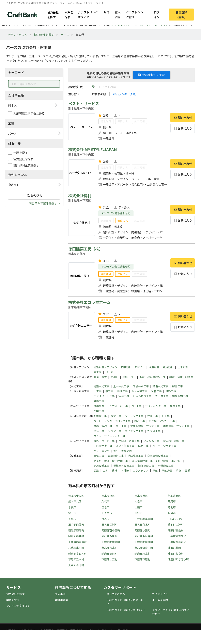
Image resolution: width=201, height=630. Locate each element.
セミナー (106, 14)
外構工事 (99, 401)
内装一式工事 (141, 386)
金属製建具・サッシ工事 (144, 426)
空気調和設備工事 (157, 456)
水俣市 (72, 507)
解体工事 (177, 386)
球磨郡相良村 (176, 553)
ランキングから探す (18, 605)
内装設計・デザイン (133, 367)
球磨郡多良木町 (77, 553)
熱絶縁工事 (100, 416)
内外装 (125, 470)
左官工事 (152, 416)
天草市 (72, 519)
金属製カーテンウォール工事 (111, 406)
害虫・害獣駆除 (122, 451)
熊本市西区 (141, 496)
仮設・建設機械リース (152, 377)
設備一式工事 (160, 386)
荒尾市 (172, 501)
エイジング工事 (134, 431)
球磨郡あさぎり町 (178, 559)
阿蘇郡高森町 (76, 536)
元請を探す (20, 152)
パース (65, 34)
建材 (114, 470)
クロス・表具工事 (129, 441)
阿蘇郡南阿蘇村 (144, 536)
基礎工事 (122, 391)
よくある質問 (160, 600)
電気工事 (99, 456)
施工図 (98, 372)
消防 (178, 470)
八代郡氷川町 (76, 548)
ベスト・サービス (83, 103)
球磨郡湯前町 (109, 553)
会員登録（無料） (181, 14)
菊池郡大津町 (176, 524)
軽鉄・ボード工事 (104, 441)
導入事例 (60, 594)
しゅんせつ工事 (142, 396)
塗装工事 (99, 431)
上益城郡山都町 (177, 542)
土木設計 (182, 367)
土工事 (98, 391)
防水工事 (139, 421)
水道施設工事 (166, 466)
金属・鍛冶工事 (103, 426)
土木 (105, 470)
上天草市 (107, 513)
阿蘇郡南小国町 (111, 530)
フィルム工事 (151, 441)
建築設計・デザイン (105, 367)
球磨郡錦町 (174, 548)
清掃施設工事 (146, 466)
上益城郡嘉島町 (77, 542)
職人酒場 (117, 14)
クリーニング (101, 451)
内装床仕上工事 (103, 446)
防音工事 (143, 446)
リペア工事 (114, 431)
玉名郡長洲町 (109, 524)
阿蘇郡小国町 (142, 530)
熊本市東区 (108, 496)
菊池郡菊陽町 (76, 530)
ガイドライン (160, 594)
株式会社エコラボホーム (89, 302)
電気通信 (166, 470)
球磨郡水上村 (142, 553)
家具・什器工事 (125, 446)
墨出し (115, 377)
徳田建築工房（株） (85, 249)
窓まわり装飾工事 (173, 441)
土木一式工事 (121, 386)
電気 (155, 470)
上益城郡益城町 (111, 542)
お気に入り (182, 128)
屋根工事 (175, 406)
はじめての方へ (116, 594)
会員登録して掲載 (151, 75)
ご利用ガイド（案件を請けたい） (126, 610)
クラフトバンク (17, 34)
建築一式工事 (101, 386)
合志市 (105, 519)
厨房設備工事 (101, 466)
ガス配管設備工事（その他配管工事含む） (157, 461)
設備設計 (168, 367)
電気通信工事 (116, 456)
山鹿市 (138, 507)
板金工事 (116, 416)
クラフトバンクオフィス (88, 14)
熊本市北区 (74, 501)
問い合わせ (182, 117)
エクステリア (141, 470)
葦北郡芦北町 (109, 548)
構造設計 (154, 367)
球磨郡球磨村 (142, 559)
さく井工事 (161, 396)
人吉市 (138, 501)
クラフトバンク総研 (134, 14)
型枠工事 (156, 391)
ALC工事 (136, 406)
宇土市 (72, 513)
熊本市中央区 (76, 496)
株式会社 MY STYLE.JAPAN (92, 149)
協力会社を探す (53, 14)
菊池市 (172, 507)
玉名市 (105, 507)
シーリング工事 (134, 416)
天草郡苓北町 (76, 565)
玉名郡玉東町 (176, 519)
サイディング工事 (155, 406)
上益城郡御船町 (177, 536)
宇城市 (138, 513)
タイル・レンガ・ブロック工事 (112, 421)
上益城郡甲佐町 (144, 542)
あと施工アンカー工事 (162, 421)
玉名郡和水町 (142, 524)
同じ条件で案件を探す (43, 203)
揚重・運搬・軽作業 (181, 377)
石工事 (166, 416)
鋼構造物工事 (180, 396)
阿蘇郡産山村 (176, 530)
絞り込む (34, 195)
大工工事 (121, 426)
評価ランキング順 (124, 94)
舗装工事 (124, 396)
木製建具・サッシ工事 (176, 426)
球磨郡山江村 (109, 559)
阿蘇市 (172, 513)
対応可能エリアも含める (29, 113)
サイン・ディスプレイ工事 (109, 436)
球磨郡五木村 (76, 559)
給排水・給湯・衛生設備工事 (111, 461)
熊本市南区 (174, 496)
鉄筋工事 (171, 391)
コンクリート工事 (104, 396)
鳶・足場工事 (139, 391)
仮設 (96, 470)
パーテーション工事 (164, 446)
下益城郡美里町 (144, 519)
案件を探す (69, 14)
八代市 (105, 501)
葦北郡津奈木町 (144, 548)
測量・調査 (100, 377)
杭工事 (109, 391)
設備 (187, 470)
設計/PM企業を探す (26, 165)
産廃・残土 (129, 377)
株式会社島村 (79, 195)
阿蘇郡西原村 (109, 536)
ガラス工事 (153, 431)
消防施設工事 (135, 456)
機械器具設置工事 (123, 466)
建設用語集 (61, 600)
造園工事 (99, 411)
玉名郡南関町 (76, 524)
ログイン (156, 14)
